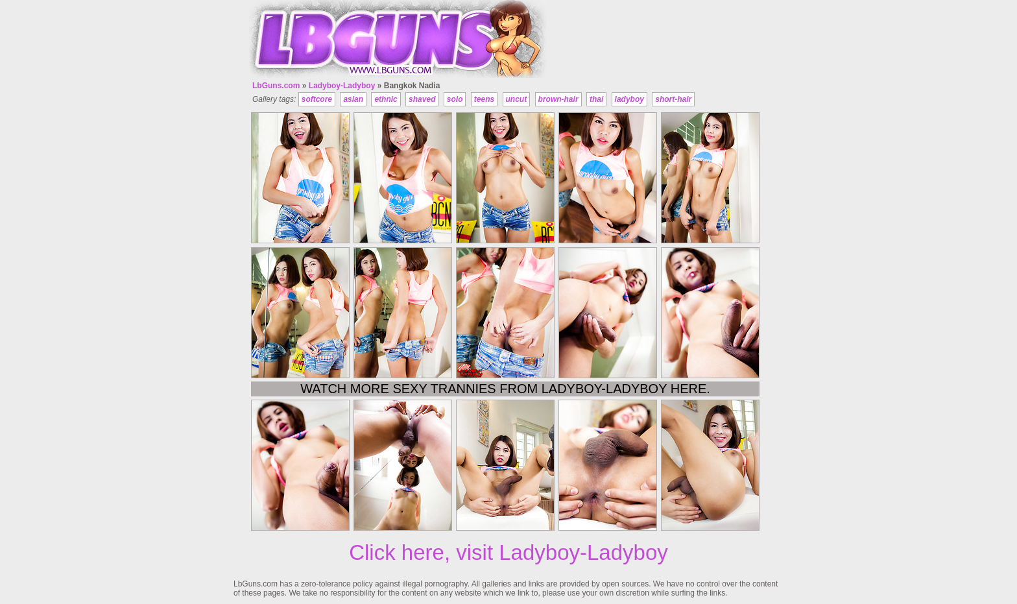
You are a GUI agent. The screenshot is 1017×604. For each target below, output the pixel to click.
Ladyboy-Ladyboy (342, 85)
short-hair (673, 99)
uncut (516, 99)
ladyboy (629, 99)
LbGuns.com (276, 85)
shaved (422, 99)
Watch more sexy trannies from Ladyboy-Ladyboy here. (505, 388)
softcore (317, 99)
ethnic (385, 99)
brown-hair (558, 99)
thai (596, 99)
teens (484, 99)
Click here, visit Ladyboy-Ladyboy (508, 552)
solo (455, 99)
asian (353, 99)
